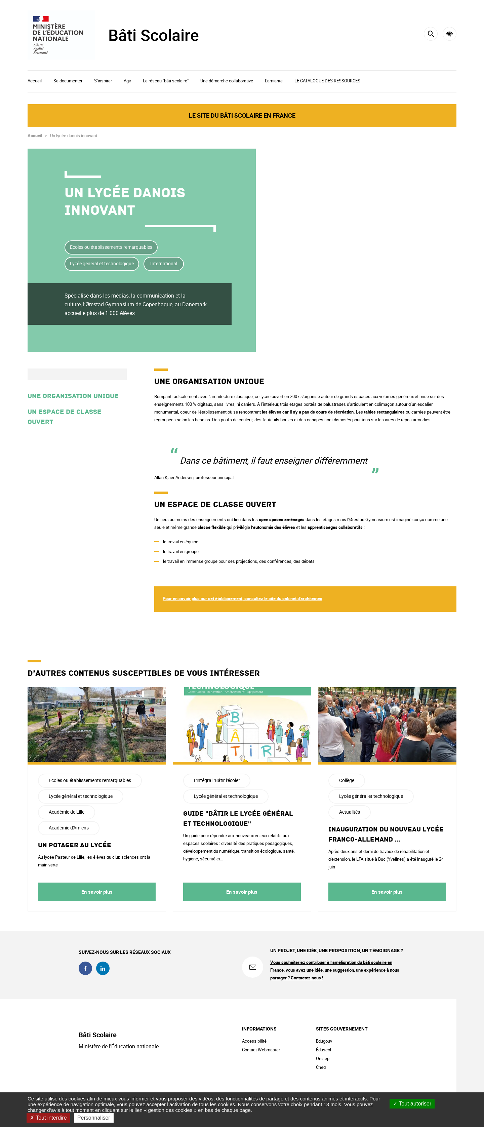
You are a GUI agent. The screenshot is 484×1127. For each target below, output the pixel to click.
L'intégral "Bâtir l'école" (217, 780)
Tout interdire (48, 1118)
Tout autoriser (412, 1103)
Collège (346, 780)
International (163, 263)
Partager (408, 204)
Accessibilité (449, 34)
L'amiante (274, 81)
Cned (321, 1067)
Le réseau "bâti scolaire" (166, 81)
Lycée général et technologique (102, 263)
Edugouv (324, 1041)
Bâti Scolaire (153, 35)
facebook (85, 968)
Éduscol (323, 1050)
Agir (127, 81)
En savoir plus (97, 891)
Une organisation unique (73, 396)
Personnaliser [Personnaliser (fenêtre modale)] (93, 1118)
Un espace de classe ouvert (65, 417)
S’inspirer (103, 81)
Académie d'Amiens (69, 827)
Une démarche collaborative (226, 81)
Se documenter (67, 81)
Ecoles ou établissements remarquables (111, 247)
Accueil (35, 81)
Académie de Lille (66, 812)
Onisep (322, 1058)
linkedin (103, 968)
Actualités (349, 812)
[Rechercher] (431, 34)
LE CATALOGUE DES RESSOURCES (327, 81)
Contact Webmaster (261, 1050)
